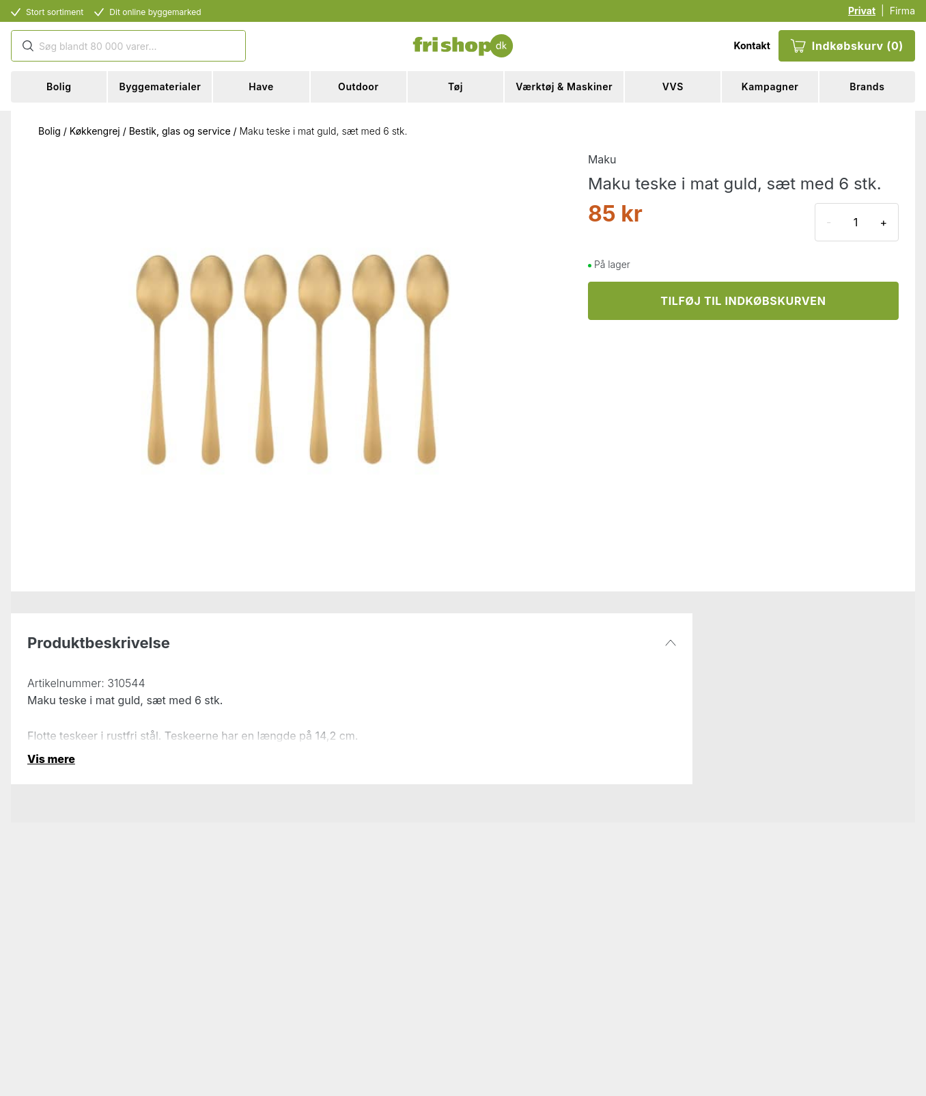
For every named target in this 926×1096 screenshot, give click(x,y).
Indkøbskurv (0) (846, 46)
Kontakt (751, 45)
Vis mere (51, 759)
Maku (602, 159)
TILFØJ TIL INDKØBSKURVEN (743, 301)
